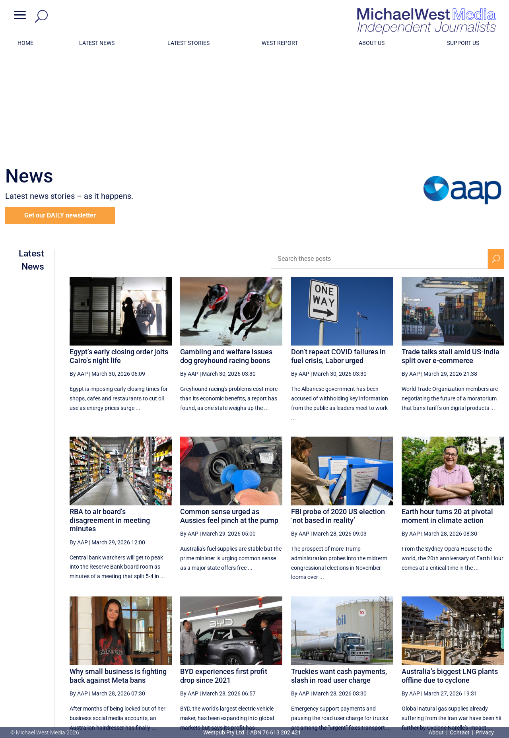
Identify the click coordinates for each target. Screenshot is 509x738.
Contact (460, 732)
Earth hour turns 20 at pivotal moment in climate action (447, 411)
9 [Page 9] (400, 658)
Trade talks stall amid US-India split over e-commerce (450, 251)
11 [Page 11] (439, 658)
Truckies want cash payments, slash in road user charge (339, 571)
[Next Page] (477, 658)
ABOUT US (372, 43)
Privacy (485, 732)
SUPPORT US (463, 43)
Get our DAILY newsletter (60, 111)
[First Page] (315, 658)
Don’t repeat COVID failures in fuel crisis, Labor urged (338, 251)
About (437, 732)
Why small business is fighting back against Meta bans (118, 571)
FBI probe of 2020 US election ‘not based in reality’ (338, 411)
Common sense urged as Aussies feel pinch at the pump (229, 411)
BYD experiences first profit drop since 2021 (223, 571)
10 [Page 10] (419, 658)
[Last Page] (495, 658)
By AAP (79, 269)
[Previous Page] (332, 658)
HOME (25, 43)
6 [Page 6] (349, 658)
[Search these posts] (379, 155)
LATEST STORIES (188, 43)
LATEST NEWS (97, 43)
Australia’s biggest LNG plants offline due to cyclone (450, 571)
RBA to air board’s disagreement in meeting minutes (110, 416)
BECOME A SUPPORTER (468, 687)
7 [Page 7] (366, 658)
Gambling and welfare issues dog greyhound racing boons (226, 251)
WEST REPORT (280, 43)
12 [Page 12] (459, 658)
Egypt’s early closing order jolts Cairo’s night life (119, 251)
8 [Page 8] (383, 658)
